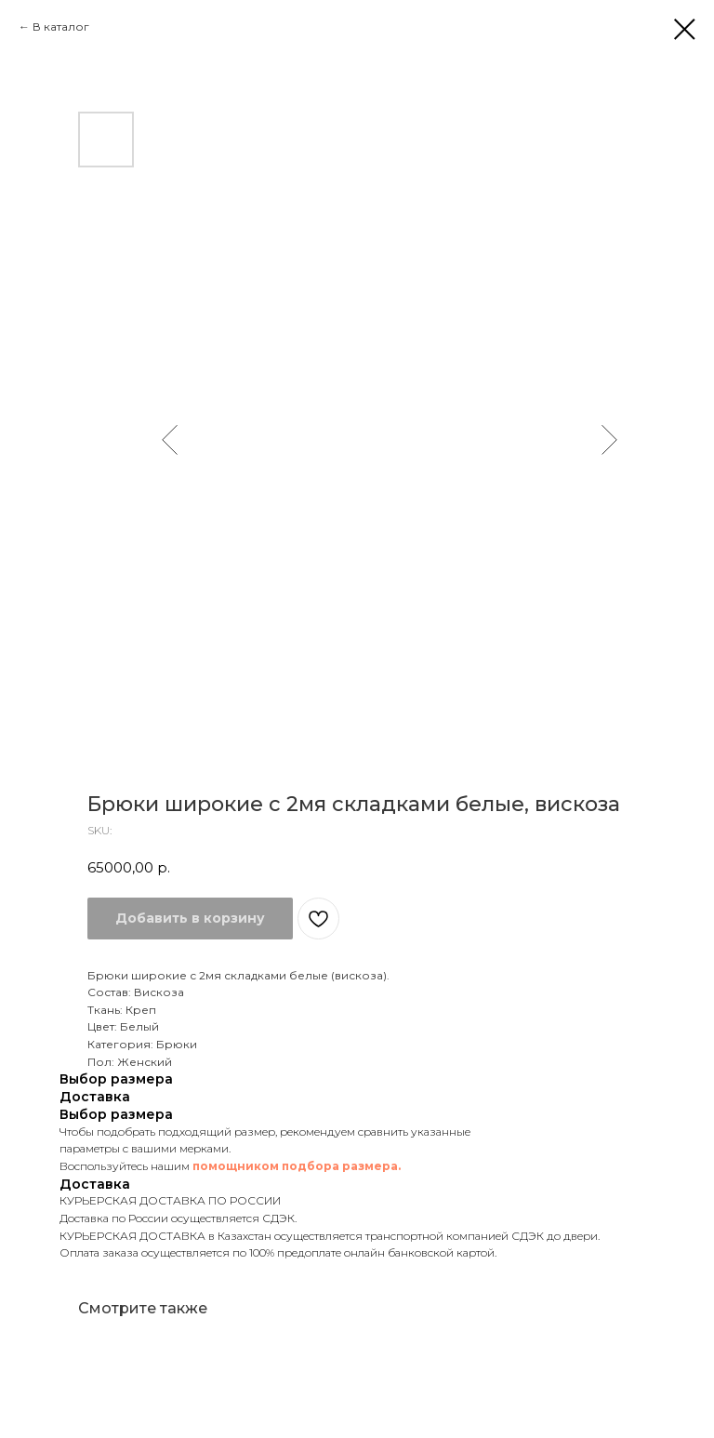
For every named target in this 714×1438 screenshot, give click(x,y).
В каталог (61, 26)
